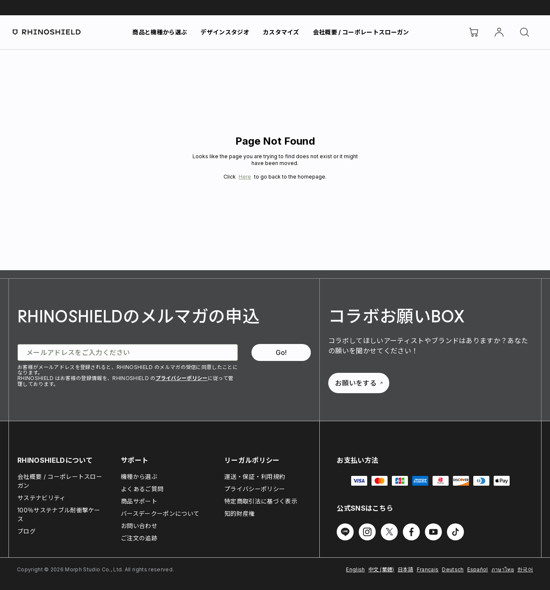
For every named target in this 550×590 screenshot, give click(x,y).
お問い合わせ (139, 525)
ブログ (26, 531)
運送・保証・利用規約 (254, 476)
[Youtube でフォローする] (433, 531)
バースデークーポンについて (160, 513)
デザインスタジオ (225, 32)
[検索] (524, 32)
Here (245, 176)
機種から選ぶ (139, 476)
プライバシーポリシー (182, 378)
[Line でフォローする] (345, 531)
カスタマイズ (281, 32)
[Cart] (473, 32)
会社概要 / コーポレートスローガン (361, 32)
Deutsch (452, 569)
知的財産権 (239, 513)
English (355, 569)
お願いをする (358, 383)
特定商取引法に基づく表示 (260, 501)
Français (428, 569)
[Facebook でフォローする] (411, 531)
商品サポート (139, 501)
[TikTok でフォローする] (455, 531)
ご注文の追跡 (139, 538)
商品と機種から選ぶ (159, 32)
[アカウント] (499, 32)
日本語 (405, 569)
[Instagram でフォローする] (367, 531)
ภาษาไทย (502, 569)
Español (477, 569)
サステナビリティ (41, 497)
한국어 (525, 569)
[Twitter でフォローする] (389, 531)
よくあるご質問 (142, 488)
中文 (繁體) (381, 569)
